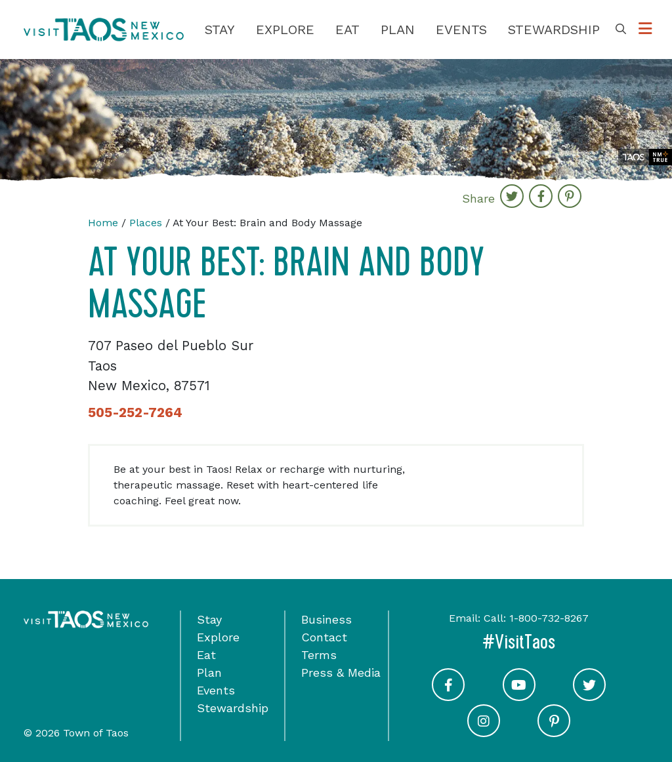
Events (461, 29)
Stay (220, 29)
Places (145, 222)
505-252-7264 (135, 412)
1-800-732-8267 (549, 618)
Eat (347, 29)
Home (103, 222)
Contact (324, 637)
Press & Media (341, 672)
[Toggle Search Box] (620, 29)
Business (326, 619)
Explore (285, 29)
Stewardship (554, 29)
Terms (319, 655)
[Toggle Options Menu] (645, 29)
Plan (398, 29)
